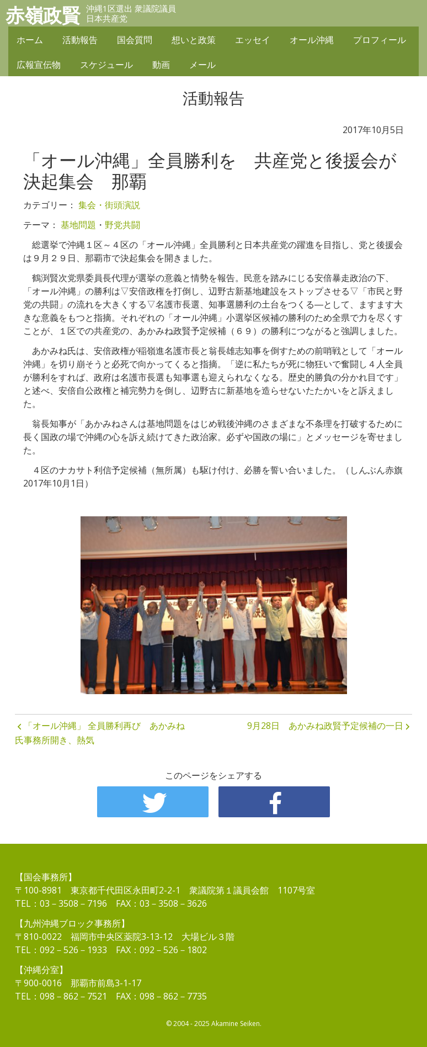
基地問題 (78, 225)
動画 (161, 65)
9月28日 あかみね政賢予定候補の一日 (325, 726)
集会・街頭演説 (109, 205)
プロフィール (379, 40)
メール (202, 65)
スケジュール (106, 65)
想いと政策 (194, 40)
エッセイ (252, 40)
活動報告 (80, 40)
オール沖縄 (312, 40)
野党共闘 (122, 225)
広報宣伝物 (39, 65)
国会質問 (134, 40)
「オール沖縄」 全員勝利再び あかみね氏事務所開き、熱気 (100, 733)
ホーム (30, 40)
